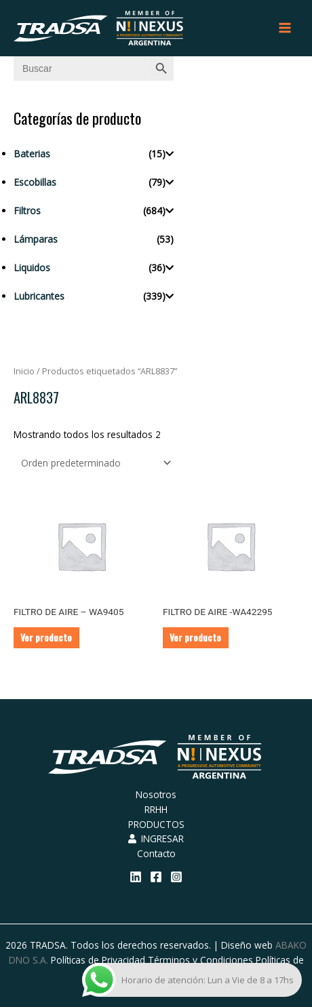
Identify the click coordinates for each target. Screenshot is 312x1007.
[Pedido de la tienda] (94, 463)
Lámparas (36, 239)
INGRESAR (156, 838)
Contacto (156, 853)
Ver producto (46, 637)
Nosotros (156, 794)
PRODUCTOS (156, 824)
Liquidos (32, 267)
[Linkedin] (136, 877)
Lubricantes (39, 296)
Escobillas (35, 182)
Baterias (32, 153)
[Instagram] (176, 877)
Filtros (27, 210)
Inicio (24, 371)
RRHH (156, 809)
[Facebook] (156, 877)
